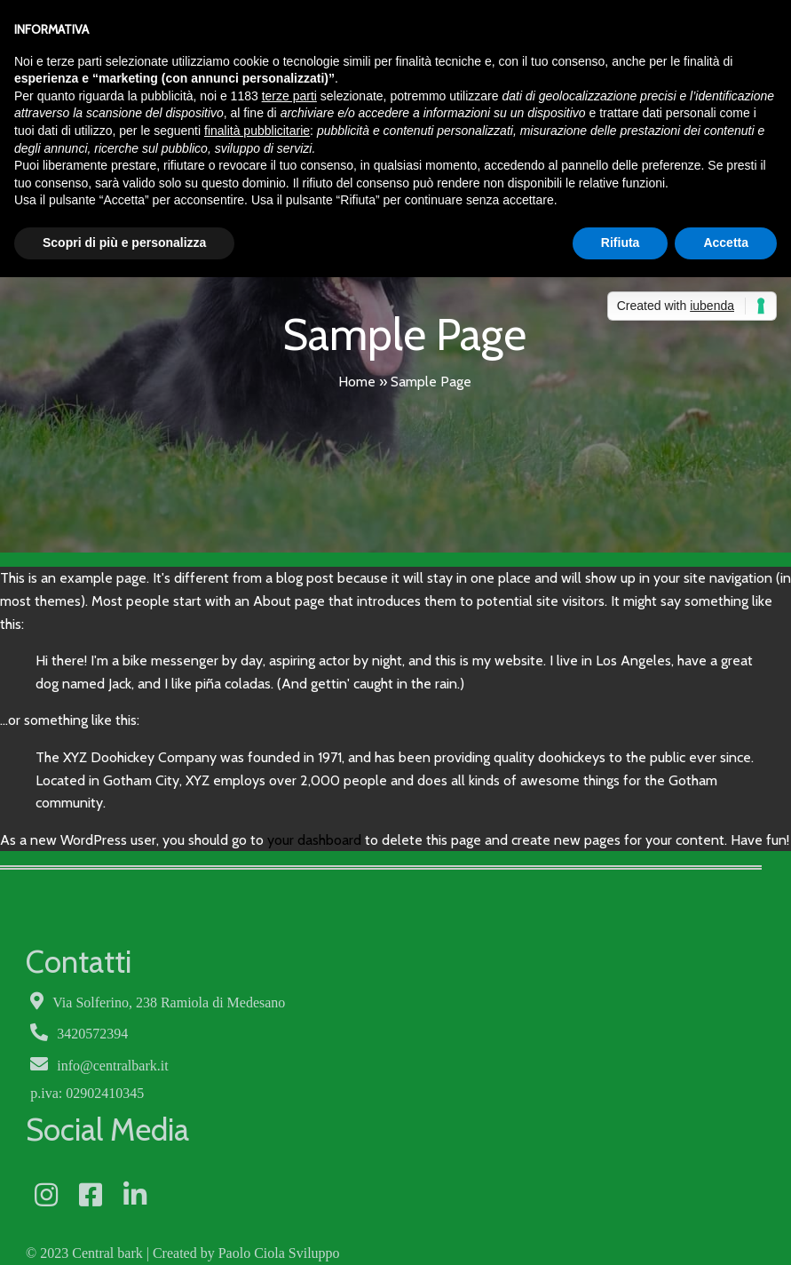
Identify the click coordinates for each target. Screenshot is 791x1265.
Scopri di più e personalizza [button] (124, 242)
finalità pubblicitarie (257, 130)
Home (357, 380)
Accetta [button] (725, 242)
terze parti (289, 96)
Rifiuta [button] (620, 242)
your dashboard (314, 839)
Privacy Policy (183, 1205)
